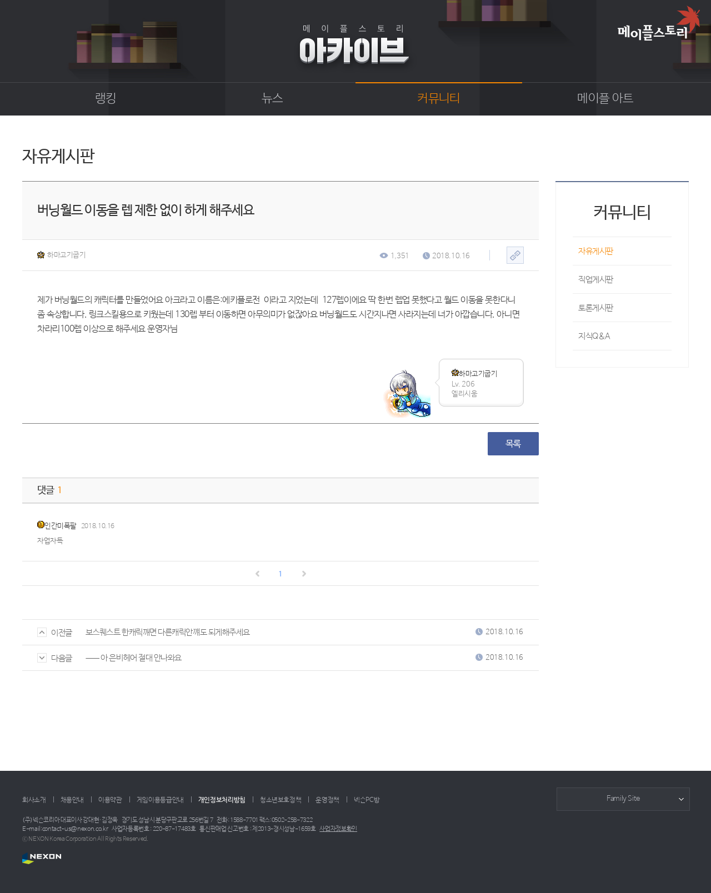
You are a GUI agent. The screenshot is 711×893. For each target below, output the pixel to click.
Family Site (623, 799)
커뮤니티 (438, 99)
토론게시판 (595, 308)
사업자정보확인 (338, 829)
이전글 (54, 633)
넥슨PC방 (366, 800)
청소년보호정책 (280, 800)
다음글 (54, 658)
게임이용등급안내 (160, 800)
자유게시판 (595, 251)
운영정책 (327, 800)
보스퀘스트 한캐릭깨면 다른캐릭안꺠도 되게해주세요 (168, 632)
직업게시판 (595, 279)
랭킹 (106, 99)
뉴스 (272, 99)
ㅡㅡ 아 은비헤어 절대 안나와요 (134, 658)
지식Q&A (594, 336)
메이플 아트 (605, 99)
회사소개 (34, 800)
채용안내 (72, 800)
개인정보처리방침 (222, 800)
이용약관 (110, 800)
